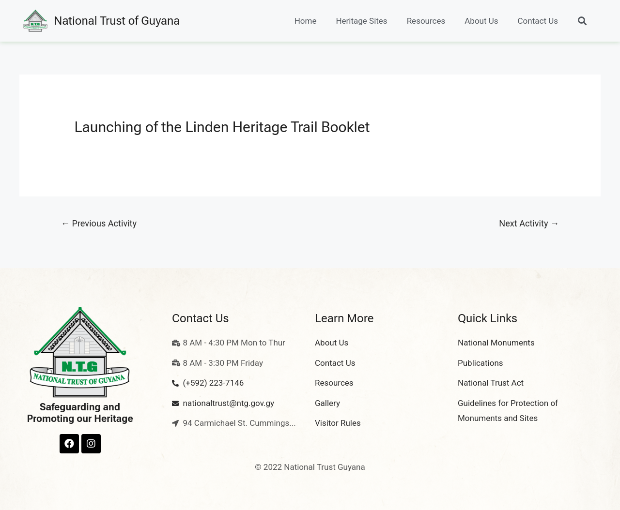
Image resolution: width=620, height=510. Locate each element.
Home (305, 21)
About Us (481, 21)
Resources (426, 21)
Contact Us (538, 21)
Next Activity (529, 223)
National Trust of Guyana (117, 21)
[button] (582, 21)
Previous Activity (99, 223)
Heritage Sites (361, 21)
